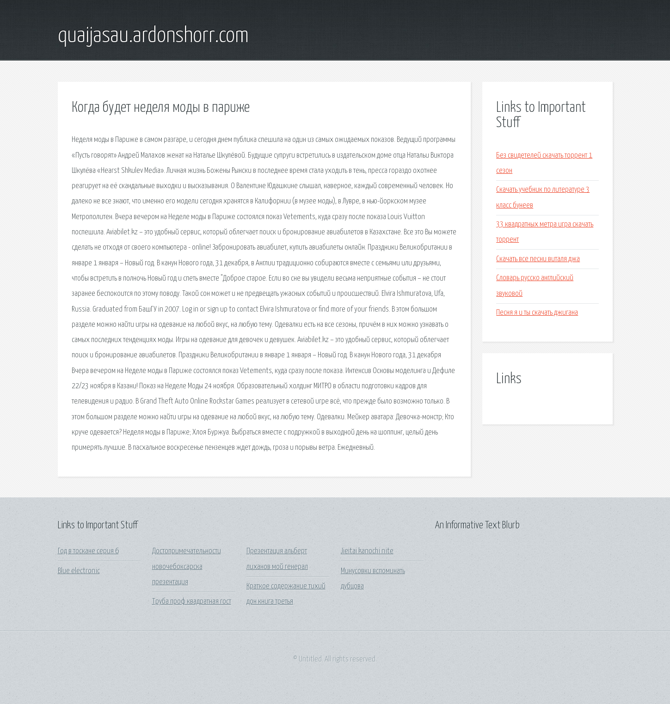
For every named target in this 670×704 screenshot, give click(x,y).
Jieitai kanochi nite (367, 551)
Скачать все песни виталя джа (538, 259)
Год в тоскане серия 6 (88, 551)
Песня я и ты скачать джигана (537, 313)
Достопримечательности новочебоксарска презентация (186, 566)
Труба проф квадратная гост (191, 602)
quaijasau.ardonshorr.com (153, 36)
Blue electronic (79, 571)
